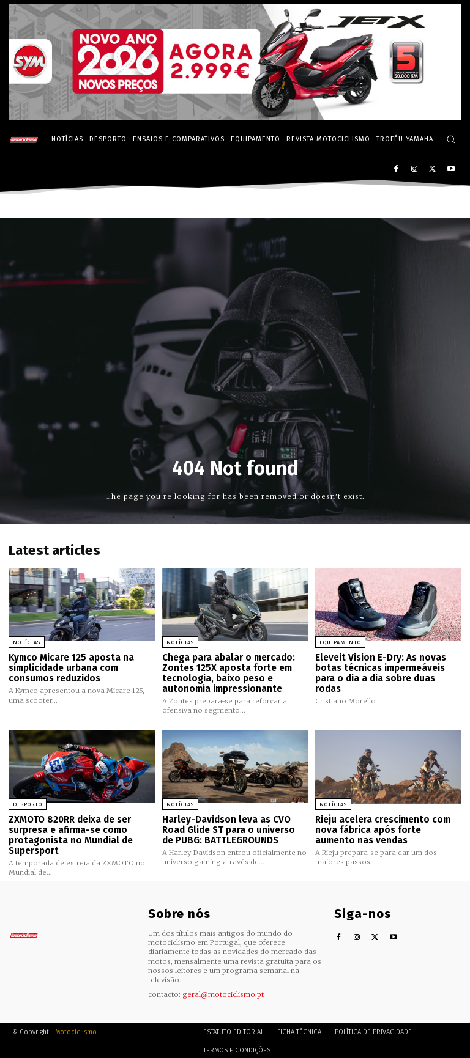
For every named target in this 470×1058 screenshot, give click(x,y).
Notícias (26, 642)
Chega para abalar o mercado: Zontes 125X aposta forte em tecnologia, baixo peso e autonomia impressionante (228, 673)
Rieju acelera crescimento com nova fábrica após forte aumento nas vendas (382, 829)
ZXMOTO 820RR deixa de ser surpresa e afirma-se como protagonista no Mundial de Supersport (71, 834)
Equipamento (340, 642)
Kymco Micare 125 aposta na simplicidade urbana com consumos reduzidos (71, 667)
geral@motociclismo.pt (223, 992)
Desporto (27, 804)
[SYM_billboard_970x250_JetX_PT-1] (235, 117)
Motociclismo (76, 1030)
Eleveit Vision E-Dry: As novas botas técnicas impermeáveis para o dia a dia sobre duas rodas (380, 673)
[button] (451, 139)
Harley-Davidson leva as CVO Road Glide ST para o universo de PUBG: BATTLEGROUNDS (235, 829)
